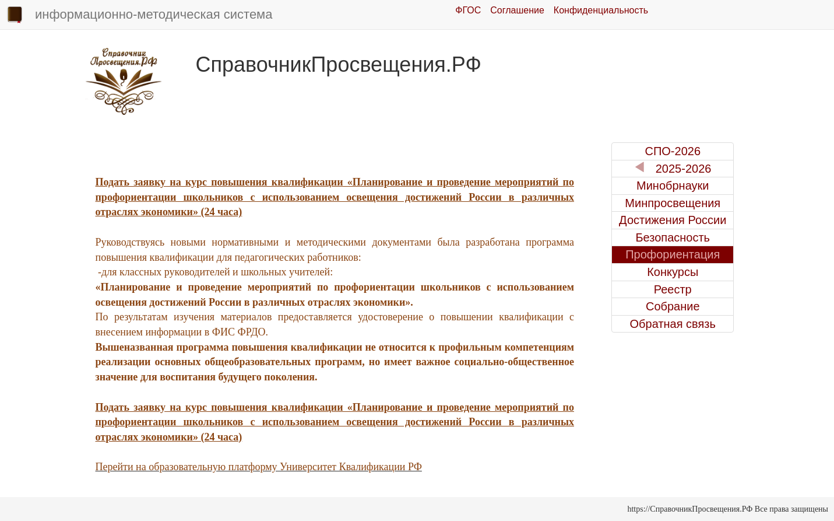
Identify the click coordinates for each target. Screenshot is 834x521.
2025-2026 (672, 168)
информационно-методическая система (139, 15)
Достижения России (672, 220)
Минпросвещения (672, 203)
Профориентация (672, 254)
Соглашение (517, 10)
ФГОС (468, 10)
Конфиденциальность (601, 10)
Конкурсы (672, 271)
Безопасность (672, 237)
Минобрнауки (672, 185)
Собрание (673, 306)
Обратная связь (673, 323)
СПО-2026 (673, 151)
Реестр (673, 289)
